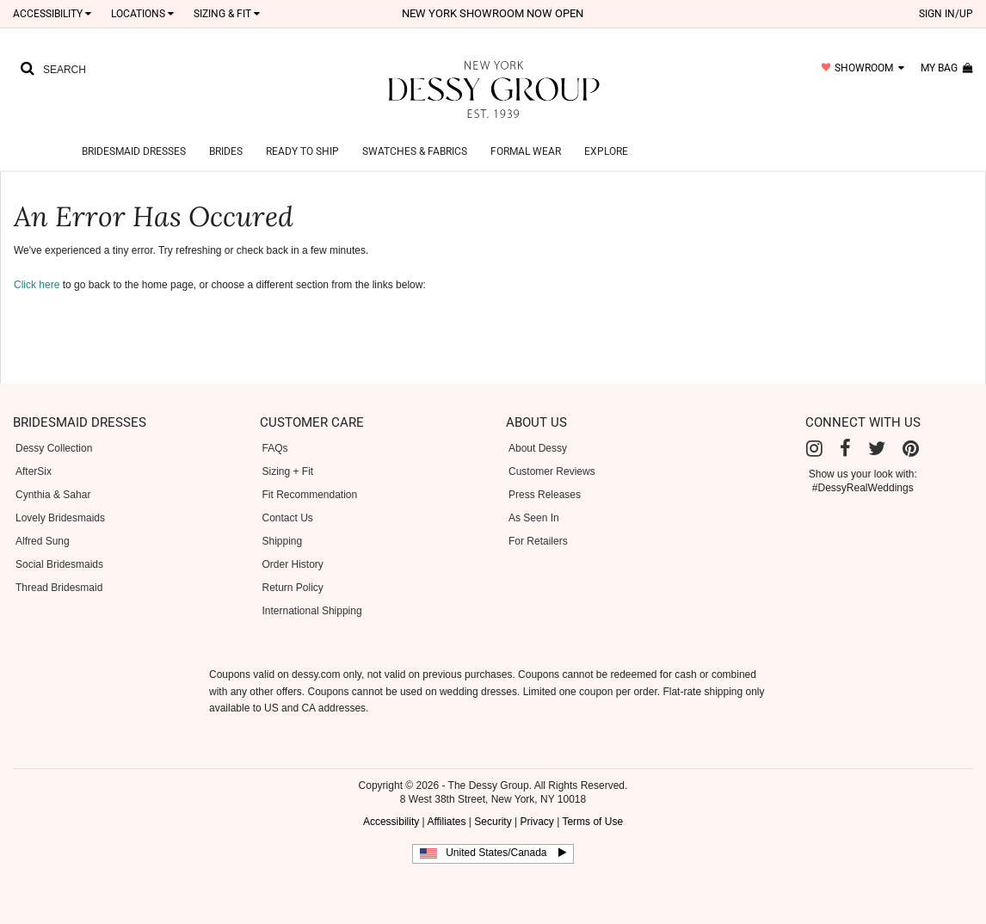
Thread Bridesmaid (58, 588)
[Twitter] (876, 449)
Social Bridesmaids (59, 564)
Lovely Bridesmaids (60, 518)
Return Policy (293, 588)
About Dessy (537, 448)
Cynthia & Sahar (52, 495)
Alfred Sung (42, 541)
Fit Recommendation (310, 495)
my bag (947, 68)
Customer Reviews (551, 471)
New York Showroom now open (492, 13)
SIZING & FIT (227, 14)
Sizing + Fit (288, 471)
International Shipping (312, 611)
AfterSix (33, 471)
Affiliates (446, 822)
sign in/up (946, 14)
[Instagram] (814, 449)
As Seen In (533, 518)
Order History (293, 564)
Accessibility (52, 14)
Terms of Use (592, 822)
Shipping (282, 541)
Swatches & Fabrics (414, 151)
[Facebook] (845, 449)
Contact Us (287, 518)
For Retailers (538, 541)
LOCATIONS (142, 14)
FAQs (275, 448)
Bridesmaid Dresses (134, 151)
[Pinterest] (911, 449)
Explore (606, 151)
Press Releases (544, 495)
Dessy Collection (53, 448)
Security (492, 822)
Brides (226, 151)
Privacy (536, 822)
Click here (36, 285)
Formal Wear (525, 151)
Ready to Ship (302, 151)
